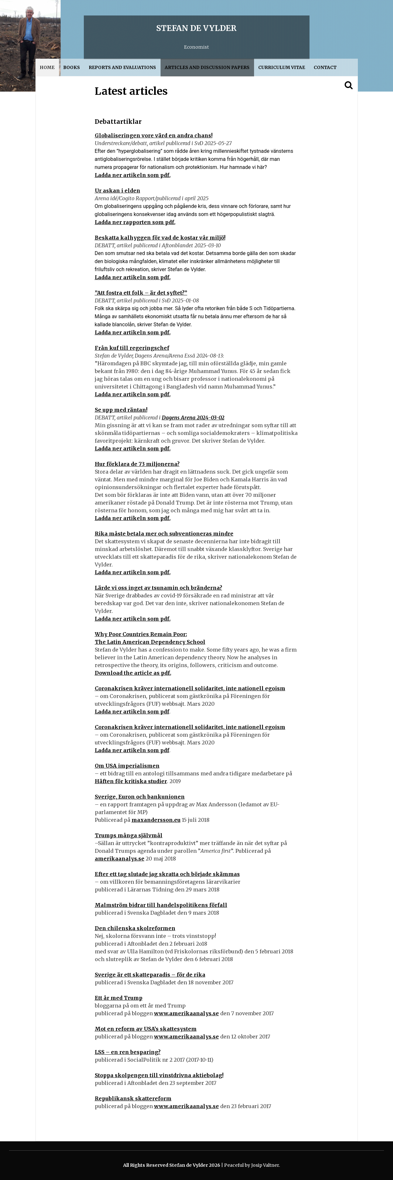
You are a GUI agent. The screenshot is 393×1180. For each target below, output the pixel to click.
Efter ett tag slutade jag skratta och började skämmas (167, 874)
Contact (325, 67)
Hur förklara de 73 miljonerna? (137, 464)
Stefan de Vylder (196, 28)
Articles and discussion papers (207, 67)
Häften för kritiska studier (131, 781)
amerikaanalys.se (119, 858)
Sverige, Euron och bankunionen (140, 796)
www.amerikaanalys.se (186, 1013)
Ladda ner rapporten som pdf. (135, 222)
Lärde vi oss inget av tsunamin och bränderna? (158, 588)
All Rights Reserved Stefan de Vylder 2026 (172, 1165)
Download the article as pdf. (133, 673)
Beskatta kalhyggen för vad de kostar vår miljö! (160, 237)
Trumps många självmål (128, 835)
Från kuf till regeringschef (132, 348)
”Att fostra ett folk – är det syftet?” (141, 293)
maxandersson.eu (156, 820)
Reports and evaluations (122, 67)
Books (71, 67)
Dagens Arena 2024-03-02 (193, 417)
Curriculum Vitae (281, 67)
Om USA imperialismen (127, 765)
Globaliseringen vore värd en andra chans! (153, 135)
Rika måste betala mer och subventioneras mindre (164, 533)
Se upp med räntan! (121, 410)
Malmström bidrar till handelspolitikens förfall (161, 905)
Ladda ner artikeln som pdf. (133, 175)
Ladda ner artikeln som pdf (132, 711)
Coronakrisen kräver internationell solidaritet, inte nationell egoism (190, 688)
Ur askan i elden (117, 190)
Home (47, 67)
